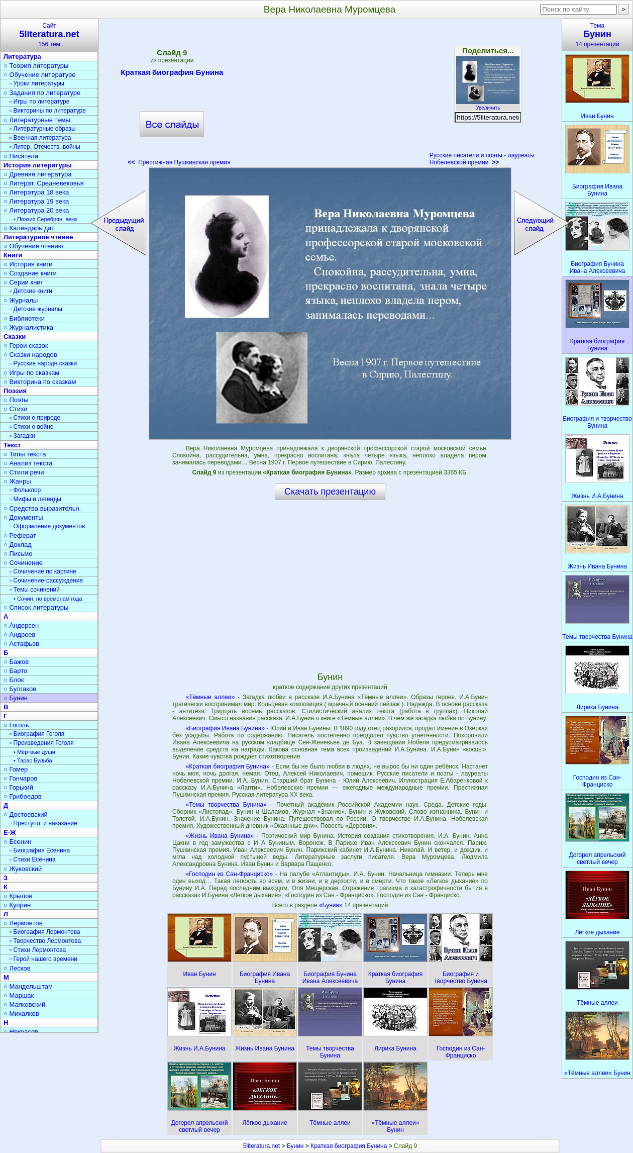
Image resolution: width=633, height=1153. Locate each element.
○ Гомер (16, 769)
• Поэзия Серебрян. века (45, 219)
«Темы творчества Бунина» (226, 804)
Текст (12, 445)
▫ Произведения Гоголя (42, 742)
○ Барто (15, 671)
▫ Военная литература (40, 137)
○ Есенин (17, 841)
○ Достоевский (26, 814)
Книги (13, 255)
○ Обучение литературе (40, 74)
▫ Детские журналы (36, 309)
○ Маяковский (24, 1004)
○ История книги (28, 264)
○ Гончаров (20, 778)
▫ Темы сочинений (35, 589)
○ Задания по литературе (42, 93)
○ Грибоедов (23, 796)
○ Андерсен (21, 625)
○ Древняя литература (37, 174)
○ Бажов (16, 661)
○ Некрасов (21, 1031)
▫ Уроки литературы (37, 83)
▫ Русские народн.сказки (43, 363)
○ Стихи (16, 409)
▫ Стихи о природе (35, 417)
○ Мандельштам (28, 986)
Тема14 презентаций (597, 35)
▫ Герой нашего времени (43, 959)
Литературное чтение (38, 237)
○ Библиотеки (24, 318)
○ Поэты (16, 400)
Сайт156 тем (49, 35)
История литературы (38, 165)
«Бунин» (331, 905)
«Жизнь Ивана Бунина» (220, 835)
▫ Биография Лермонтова (45, 931)
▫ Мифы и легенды (35, 499)
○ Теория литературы (36, 65)
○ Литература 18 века (36, 192)
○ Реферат (20, 535)
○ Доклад (18, 544)
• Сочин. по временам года (48, 599)
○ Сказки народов (30, 354)
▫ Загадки (22, 435)
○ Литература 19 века (36, 201)
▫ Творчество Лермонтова (45, 940)
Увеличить (487, 105)
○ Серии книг (23, 282)
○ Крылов (18, 896)
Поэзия (15, 391)
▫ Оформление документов (47, 526)
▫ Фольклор (25, 490)
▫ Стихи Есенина (33, 859)
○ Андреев (20, 634)
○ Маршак (19, 995)
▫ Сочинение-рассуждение (46, 580)
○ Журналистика (28, 327)
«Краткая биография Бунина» (228, 766)
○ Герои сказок (26, 345)
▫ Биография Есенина (40, 850)
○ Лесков (17, 968)
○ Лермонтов (23, 923)
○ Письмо (18, 553)
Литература (22, 56)
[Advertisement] (330, 95)
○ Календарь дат (29, 228)
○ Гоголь (16, 725)
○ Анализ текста (28, 463)
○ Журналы (21, 300)
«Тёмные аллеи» (210, 697)
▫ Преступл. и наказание (43, 823)
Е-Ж (10, 832)
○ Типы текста (25, 454)
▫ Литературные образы (43, 128)
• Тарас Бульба (33, 760)
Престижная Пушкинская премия (179, 162)
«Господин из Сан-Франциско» (229, 874)
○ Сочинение (23, 562)
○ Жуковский (23, 869)
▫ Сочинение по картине (43, 571)
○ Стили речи (24, 472)
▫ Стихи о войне (31, 426)
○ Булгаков (20, 689)
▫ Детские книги (31, 291)
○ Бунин (16, 698)
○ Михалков (21, 1013)
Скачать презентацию (330, 492)
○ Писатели (21, 156)
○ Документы (23, 517)
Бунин (295, 1145)
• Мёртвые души (34, 752)
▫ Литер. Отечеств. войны (45, 146)
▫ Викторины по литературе (48, 110)
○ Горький (18, 787)
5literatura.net (261, 1145)
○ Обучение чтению (33, 246)
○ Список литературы (36, 607)
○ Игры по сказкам (31, 372)
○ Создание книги (30, 273)
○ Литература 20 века (36, 210)
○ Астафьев (21, 643)
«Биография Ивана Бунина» (225, 728)
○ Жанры (17, 481)
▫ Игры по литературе (39, 101)
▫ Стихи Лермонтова (38, 949)
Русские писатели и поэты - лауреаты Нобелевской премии (482, 159)
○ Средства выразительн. (42, 508)
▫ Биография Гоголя (37, 733)
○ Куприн (17, 905)
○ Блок (14, 680)
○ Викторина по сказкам (40, 382)
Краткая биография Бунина (172, 74)
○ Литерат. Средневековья (44, 183)
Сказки (15, 336)
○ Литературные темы (37, 120)
